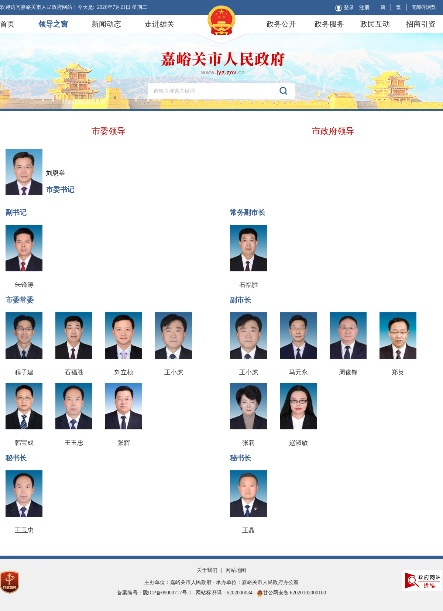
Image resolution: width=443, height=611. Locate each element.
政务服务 (329, 24)
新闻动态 (106, 24)
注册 (364, 7)
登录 (344, 8)
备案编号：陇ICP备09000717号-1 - (156, 592)
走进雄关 (159, 24)
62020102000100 (308, 592)
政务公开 (281, 24)
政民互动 (375, 24)
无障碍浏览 (424, 7)
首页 (7, 24)
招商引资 (421, 24)
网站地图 (236, 570)
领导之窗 (53, 24)
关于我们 (207, 570)
